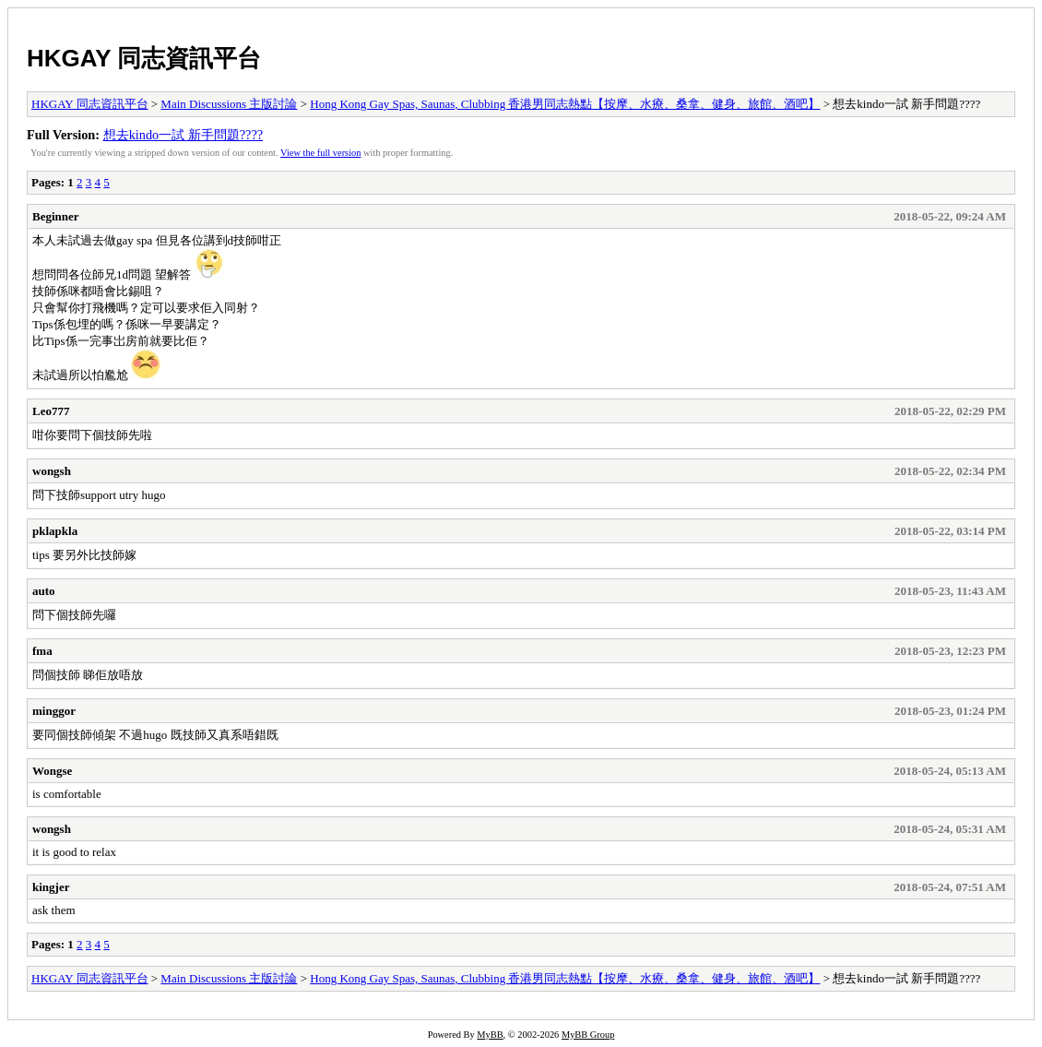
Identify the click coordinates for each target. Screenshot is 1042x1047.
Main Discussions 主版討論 (228, 104)
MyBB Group (588, 1034)
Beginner (55, 216)
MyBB (490, 1034)
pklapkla (54, 531)
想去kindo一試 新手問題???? (183, 134)
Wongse (52, 771)
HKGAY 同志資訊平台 (144, 58)
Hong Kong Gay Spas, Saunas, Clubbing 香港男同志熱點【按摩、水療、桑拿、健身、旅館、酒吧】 (565, 104)
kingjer (50, 887)
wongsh (51, 471)
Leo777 (50, 411)
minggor (54, 711)
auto (43, 591)
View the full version (320, 153)
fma (42, 651)
